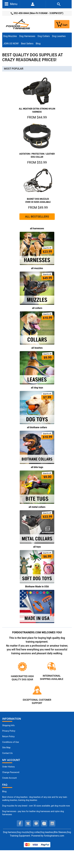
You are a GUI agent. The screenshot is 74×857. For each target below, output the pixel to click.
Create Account (9, 778)
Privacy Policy (8, 731)
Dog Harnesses (27, 36)
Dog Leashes (59, 36)
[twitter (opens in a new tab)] (28, 823)
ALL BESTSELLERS (37, 216)
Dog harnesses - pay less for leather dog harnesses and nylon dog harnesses (33, 813)
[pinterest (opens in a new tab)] (36, 823)
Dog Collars (44, 36)
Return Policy (8, 736)
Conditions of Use (10, 742)
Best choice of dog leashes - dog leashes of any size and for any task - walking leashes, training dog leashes (35, 799)
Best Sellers (27, 43)
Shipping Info (8, 725)
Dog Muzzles (10, 36)
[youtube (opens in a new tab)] (44, 823)
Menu (11, 3)
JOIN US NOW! (11, 43)
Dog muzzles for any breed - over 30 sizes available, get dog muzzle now (36, 806)
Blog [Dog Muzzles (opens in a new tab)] (4, 791)
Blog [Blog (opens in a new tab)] (38, 43)
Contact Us (7, 753)
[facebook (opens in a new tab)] (20, 823)
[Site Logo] (18, 24)
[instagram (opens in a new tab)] (52, 823)
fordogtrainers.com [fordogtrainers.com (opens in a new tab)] (54, 835)
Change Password (10, 772)
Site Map (6, 747)
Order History (8, 766)
